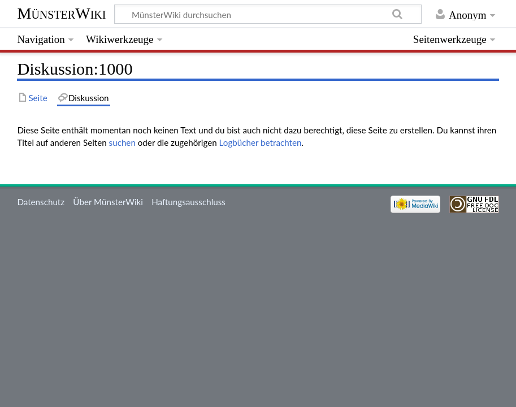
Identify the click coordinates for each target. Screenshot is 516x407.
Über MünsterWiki (108, 202)
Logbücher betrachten (260, 142)
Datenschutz (40, 202)
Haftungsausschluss (188, 202)
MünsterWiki (61, 13)
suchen (122, 142)
